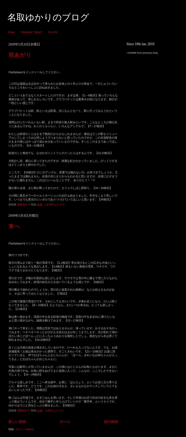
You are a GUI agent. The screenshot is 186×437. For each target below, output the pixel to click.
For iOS (52, 32)
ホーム (65, 422)
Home (11, 32)
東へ (14, 226)
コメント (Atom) (24, 429)
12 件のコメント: (56, 204)
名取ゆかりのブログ (48, 17)
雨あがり (20, 55)
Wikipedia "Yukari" (32, 32)
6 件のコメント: (55, 410)
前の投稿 (111, 422)
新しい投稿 (17, 422)
